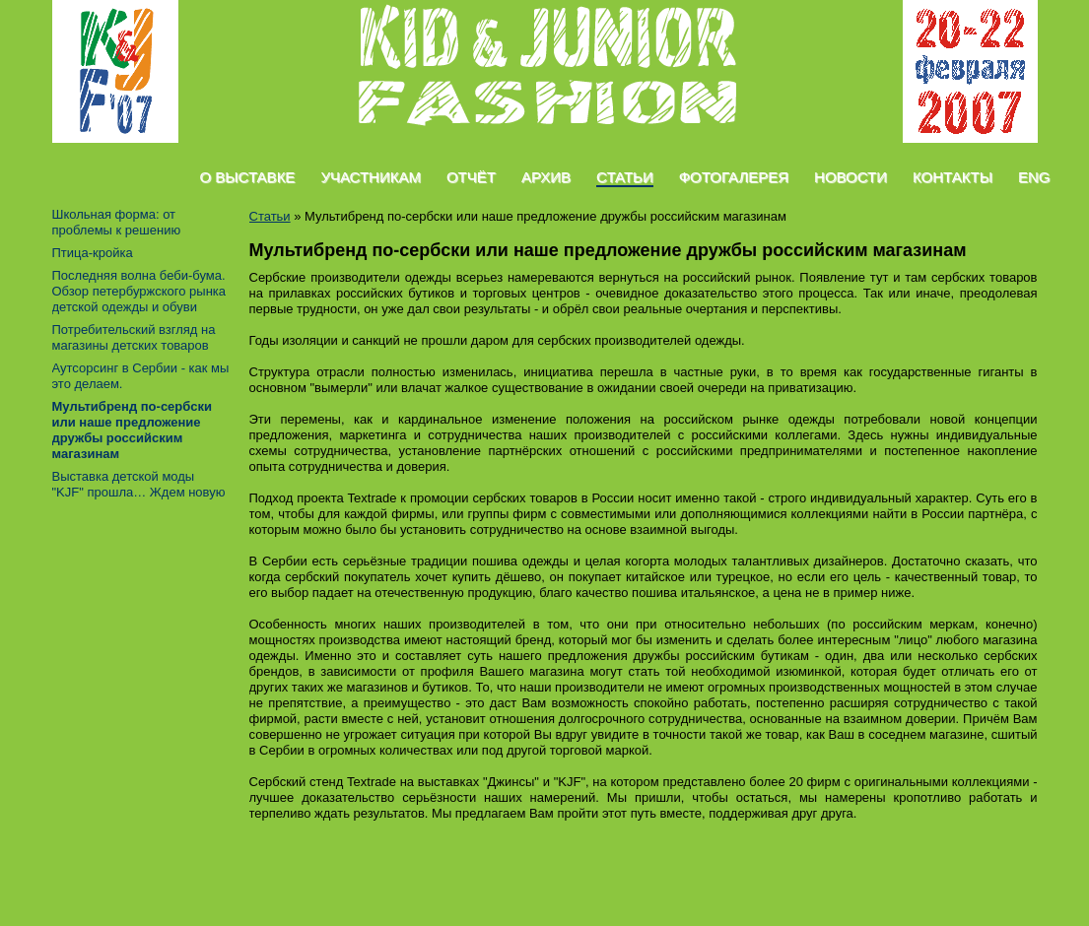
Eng (1034, 176)
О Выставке (248, 176)
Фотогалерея (733, 176)
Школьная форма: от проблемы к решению (116, 222)
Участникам (370, 176)
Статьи (624, 176)
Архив (546, 176)
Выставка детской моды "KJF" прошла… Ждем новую (139, 484)
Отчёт (471, 176)
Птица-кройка (92, 252)
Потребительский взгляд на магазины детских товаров (134, 337)
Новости (850, 176)
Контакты (952, 176)
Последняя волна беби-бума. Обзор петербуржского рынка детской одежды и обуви (139, 291)
